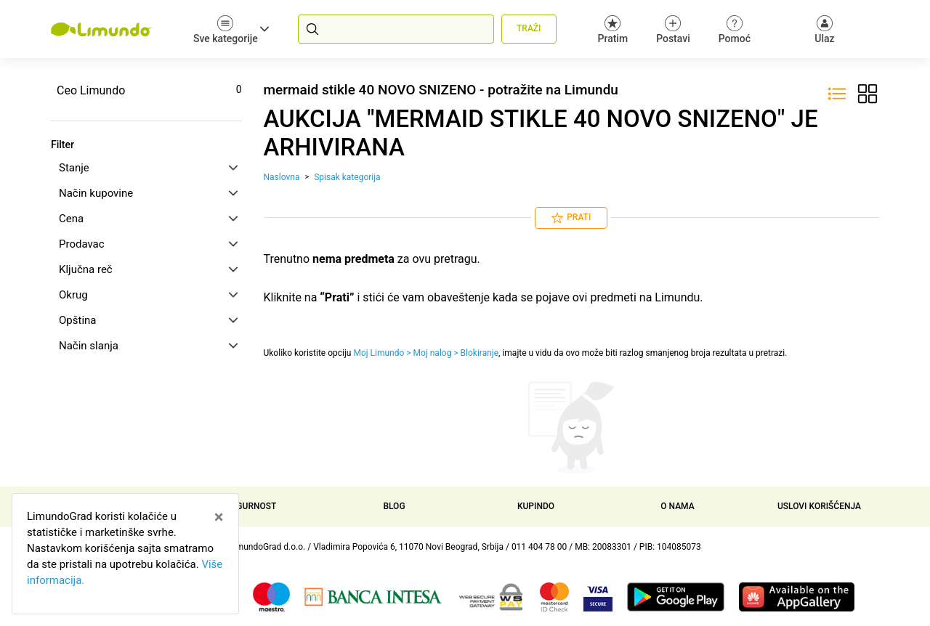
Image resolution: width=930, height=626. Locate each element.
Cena (148, 218)
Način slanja (148, 345)
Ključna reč (148, 269)
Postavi (673, 29)
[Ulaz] (824, 29)
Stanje (148, 167)
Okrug (148, 294)
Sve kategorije (231, 29)
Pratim (613, 29)
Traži (529, 28)
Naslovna (282, 177)
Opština (148, 320)
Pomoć (735, 29)
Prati (571, 218)
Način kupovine (148, 193)
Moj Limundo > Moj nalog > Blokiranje (425, 353)
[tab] (146, 168)
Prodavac (148, 244)
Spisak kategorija (347, 177)
